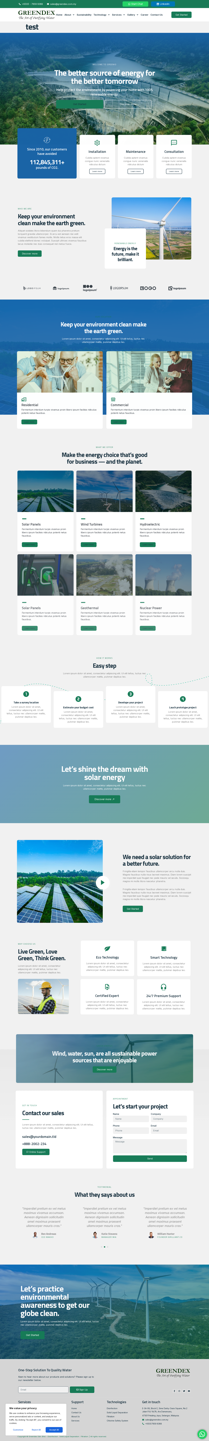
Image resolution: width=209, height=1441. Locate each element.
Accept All (54, 1430)
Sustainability (84, 14)
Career (144, 14)
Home (59, 14)
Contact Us (156, 14)
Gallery (133, 14)
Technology (102, 14)
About (69, 14)
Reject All (36, 1430)
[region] (36, 1419)
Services (118, 14)
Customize (18, 1430)
